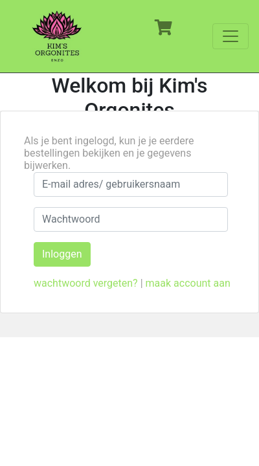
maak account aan (188, 283)
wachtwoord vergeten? (86, 283)
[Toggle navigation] (230, 36)
